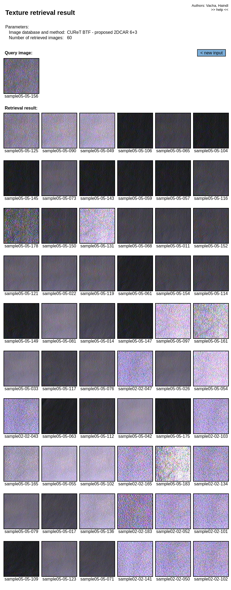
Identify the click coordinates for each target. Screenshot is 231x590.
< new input (211, 53)
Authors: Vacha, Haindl (210, 6)
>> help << (219, 10)
